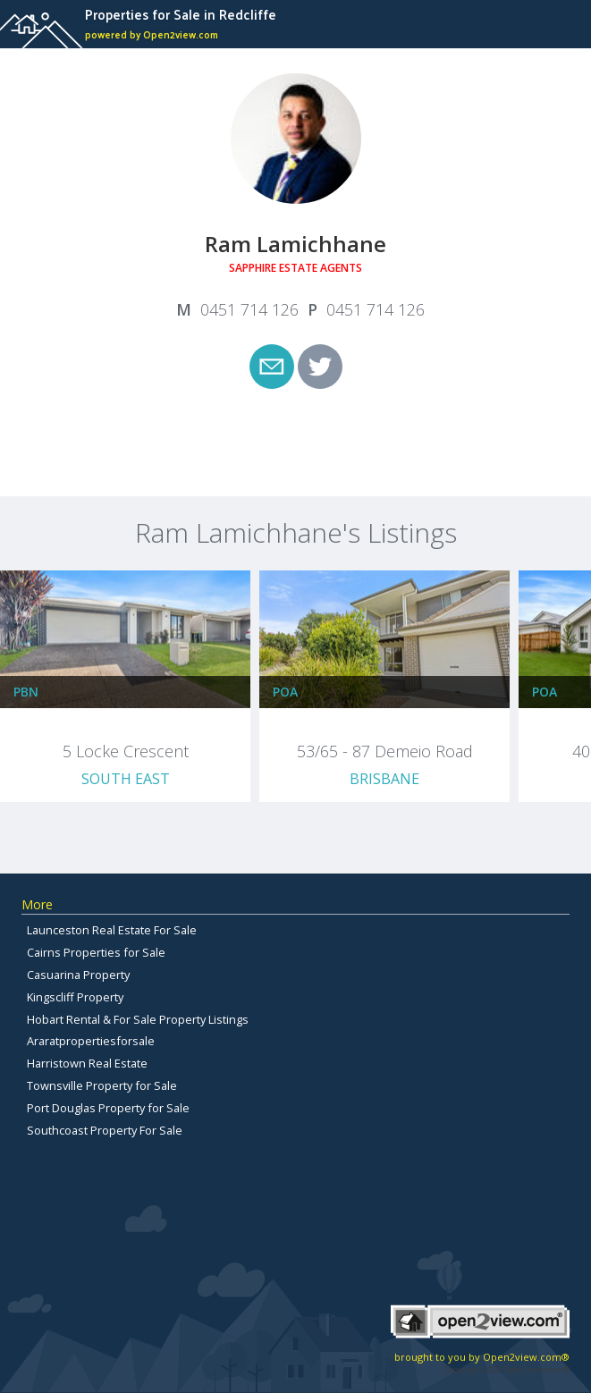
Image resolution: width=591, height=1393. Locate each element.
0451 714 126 (249, 309)
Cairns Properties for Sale (96, 952)
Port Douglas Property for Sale (108, 1108)
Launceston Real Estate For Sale (112, 930)
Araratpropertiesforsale (91, 1041)
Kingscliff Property (75, 997)
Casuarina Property (78, 975)
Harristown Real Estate (87, 1063)
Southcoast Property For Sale (104, 1130)
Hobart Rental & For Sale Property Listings (138, 1019)
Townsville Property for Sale (102, 1085)
